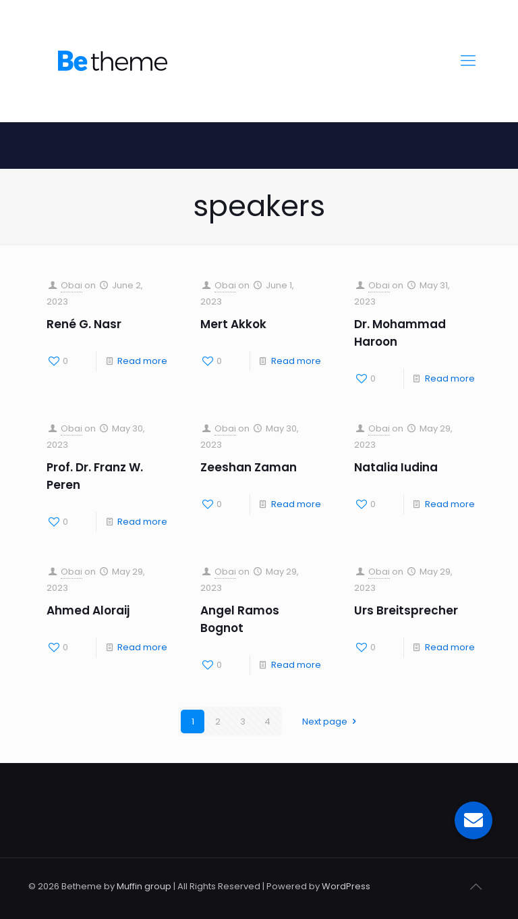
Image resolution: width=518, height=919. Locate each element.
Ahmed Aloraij (88, 610)
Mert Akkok (233, 324)
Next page (330, 721)
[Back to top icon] (475, 886)
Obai (71, 285)
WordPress (346, 886)
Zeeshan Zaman (248, 467)
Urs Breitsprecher (406, 610)
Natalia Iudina (396, 467)
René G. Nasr (84, 324)
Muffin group (144, 886)
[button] (473, 820)
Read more (142, 361)
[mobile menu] (468, 60)
